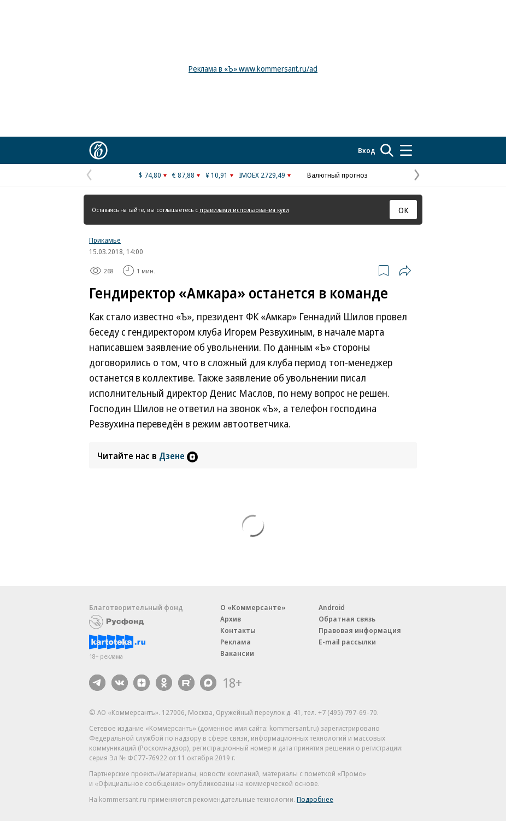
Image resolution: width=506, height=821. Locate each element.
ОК (403, 209)
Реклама (235, 642)
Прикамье (105, 240)
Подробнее (315, 799)
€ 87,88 (183, 175)
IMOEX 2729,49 (262, 175)
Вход (366, 150)
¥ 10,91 (216, 175)
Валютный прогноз (337, 175)
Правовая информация (360, 630)
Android (332, 607)
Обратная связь (347, 619)
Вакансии (237, 653)
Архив (230, 619)
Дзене (178, 456)
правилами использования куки (244, 210)
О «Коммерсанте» (253, 607)
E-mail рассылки (347, 642)
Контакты (238, 630)
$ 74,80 (150, 175)
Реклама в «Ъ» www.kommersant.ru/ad (253, 68)
